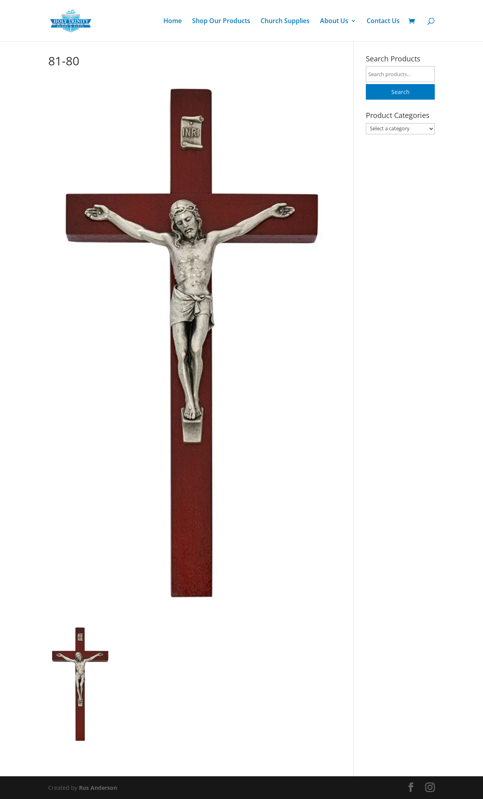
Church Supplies (285, 21)
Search (400, 92)
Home (172, 21)
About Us (334, 21)
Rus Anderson (98, 787)
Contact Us (383, 21)
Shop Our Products (221, 21)
